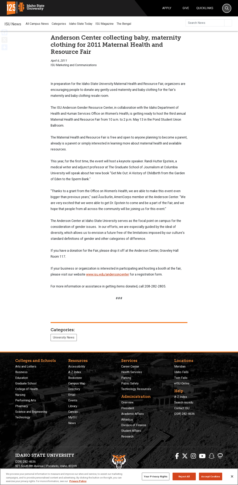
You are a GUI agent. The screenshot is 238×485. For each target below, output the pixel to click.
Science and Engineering (31, 412)
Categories (59, 24)
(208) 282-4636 (184, 414)
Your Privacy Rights (155, 476)
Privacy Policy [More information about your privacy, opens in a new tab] (77, 481)
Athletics (127, 419)
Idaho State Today (80, 24)
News (72, 423)
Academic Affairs (132, 414)
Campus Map (76, 383)
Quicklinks (204, 8)
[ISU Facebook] (177, 456)
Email (71, 395)
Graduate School (25, 383)
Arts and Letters (25, 366)
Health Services (131, 372)
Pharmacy (21, 406)
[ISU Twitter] (185, 456)
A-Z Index (74, 372)
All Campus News (37, 24)
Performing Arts (25, 400)
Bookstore (75, 378)
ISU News (12, 23)
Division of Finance (133, 425)
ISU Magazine (104, 24)
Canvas (73, 412)
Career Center (130, 366)
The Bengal (124, 24)
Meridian (180, 366)
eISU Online (181, 383)
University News (63, 337)
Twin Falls (180, 378)
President (127, 408)
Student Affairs (131, 430)
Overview (127, 402)
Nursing (20, 395)
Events (72, 400)
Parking (126, 378)
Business (21, 372)
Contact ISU (181, 408)
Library (72, 406)
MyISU (72, 417)
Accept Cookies (210, 476)
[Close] (232, 476)
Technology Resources (136, 389)
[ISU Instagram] (193, 456)
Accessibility (76, 366)
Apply (166, 8)
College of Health (26, 389)
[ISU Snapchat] (212, 456)
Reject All (184, 476)
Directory (74, 389)
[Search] (226, 8)
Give (186, 8)
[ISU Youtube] (202, 456)
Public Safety (130, 383)
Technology (22, 417)
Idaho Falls (181, 372)
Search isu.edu (183, 402)
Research (127, 436)
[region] (119, 476)
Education (21, 378)
